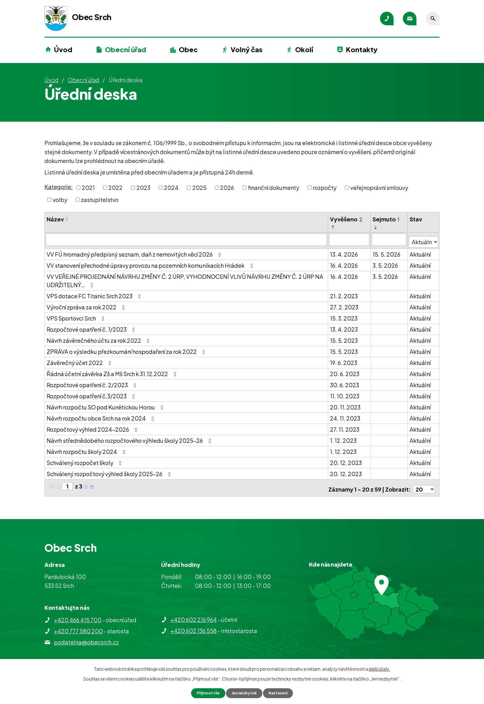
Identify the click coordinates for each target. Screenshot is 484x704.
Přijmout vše (204, 692)
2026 (227, 187)
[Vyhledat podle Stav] (423, 239)
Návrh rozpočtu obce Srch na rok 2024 (101, 415)
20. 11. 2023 (345, 404)
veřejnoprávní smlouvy (379, 187)
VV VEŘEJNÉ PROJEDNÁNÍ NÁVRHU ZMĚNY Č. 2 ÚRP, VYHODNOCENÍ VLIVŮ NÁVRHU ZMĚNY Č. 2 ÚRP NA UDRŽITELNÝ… (185, 278)
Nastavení (282, 692)
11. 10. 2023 (345, 393)
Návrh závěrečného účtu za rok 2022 (99, 338)
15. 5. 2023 (344, 338)
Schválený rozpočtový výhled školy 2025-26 (110, 471)
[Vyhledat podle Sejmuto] (389, 239)
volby (60, 199)
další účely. (379, 668)
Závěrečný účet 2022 (80, 360)
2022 (115, 187)
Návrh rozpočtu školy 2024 (87, 449)
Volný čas (246, 49)
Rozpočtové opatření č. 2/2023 (93, 382)
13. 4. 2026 (344, 251)
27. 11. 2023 (345, 426)
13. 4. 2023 (344, 326)
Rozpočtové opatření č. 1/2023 (92, 326)
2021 (88, 187)
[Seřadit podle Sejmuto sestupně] (376, 228)
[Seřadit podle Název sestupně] (67, 220)
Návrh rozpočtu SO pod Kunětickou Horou (106, 404)
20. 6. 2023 (345, 371)
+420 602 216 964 (193, 614)
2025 (199, 187)
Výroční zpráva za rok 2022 (87, 304)
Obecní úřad (125, 49)
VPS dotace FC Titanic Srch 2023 (95, 293)
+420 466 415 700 (78, 614)
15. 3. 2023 (344, 315)
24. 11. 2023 (345, 415)
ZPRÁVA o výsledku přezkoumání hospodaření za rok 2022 (127, 349)
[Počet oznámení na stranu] (424, 484)
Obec (188, 49)
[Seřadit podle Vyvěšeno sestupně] (333, 228)
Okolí (304, 49)
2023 (143, 187)
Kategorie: (58, 186)
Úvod (63, 49)
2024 (171, 187)
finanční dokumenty (273, 187)
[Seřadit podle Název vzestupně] (67, 217)
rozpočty (324, 187)
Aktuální (420, 251)
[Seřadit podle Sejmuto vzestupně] (376, 226)
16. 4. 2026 (344, 262)
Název (55, 219)
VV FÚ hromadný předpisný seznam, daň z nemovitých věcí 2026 (135, 251)
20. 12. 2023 (346, 460)
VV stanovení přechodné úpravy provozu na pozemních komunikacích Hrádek (151, 262)
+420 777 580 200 (78, 625)
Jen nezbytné (244, 692)
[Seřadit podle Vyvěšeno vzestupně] (333, 226)
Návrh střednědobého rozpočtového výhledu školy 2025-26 (130, 438)
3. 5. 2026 (385, 262)
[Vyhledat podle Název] (186, 239)
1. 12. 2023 (343, 438)
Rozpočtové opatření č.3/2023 (92, 393)
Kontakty (362, 49)
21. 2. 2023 (344, 293)
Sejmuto (386, 219)
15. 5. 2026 (387, 251)
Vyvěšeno (346, 219)
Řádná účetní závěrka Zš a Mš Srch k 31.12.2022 (113, 371)
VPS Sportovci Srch (77, 315)
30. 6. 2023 (344, 382)
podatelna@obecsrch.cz (86, 636)
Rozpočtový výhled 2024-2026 (93, 426)
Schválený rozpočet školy (85, 460)
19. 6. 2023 (343, 360)
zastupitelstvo (100, 199)
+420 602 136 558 (193, 625)
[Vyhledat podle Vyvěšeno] (349, 239)
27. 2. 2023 (344, 304)
